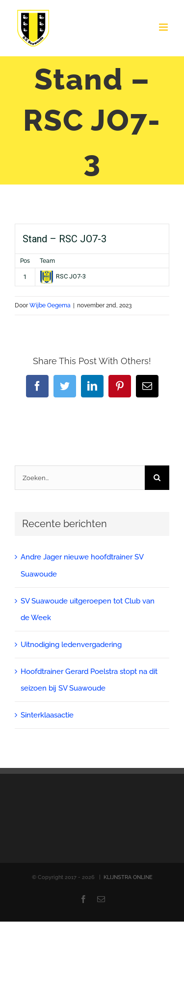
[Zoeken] (157, 477)
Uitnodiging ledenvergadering (71, 644)
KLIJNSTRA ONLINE (128, 877)
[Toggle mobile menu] (164, 27)
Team (47, 260)
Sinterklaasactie (47, 715)
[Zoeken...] (80, 477)
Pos (25, 260)
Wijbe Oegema (50, 305)
